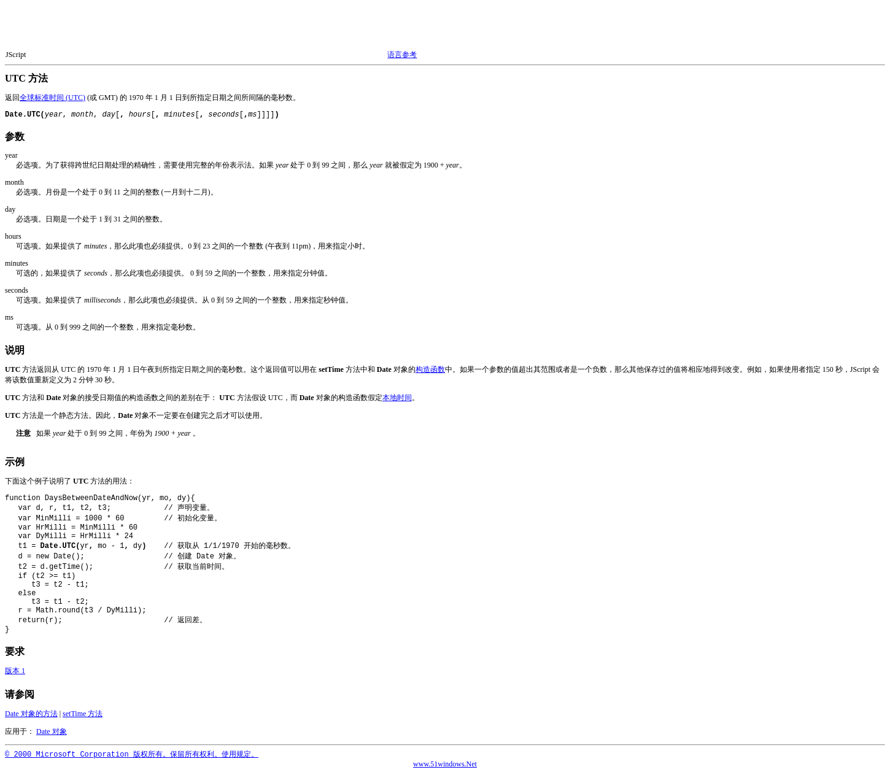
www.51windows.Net (445, 773)
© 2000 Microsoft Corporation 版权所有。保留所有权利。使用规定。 (131, 764)
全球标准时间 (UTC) (52, 97)
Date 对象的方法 (31, 723)
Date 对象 (51, 740)
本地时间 (397, 397)
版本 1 (15, 680)
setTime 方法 (83, 723)
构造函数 (430, 369)
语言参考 (402, 54)
